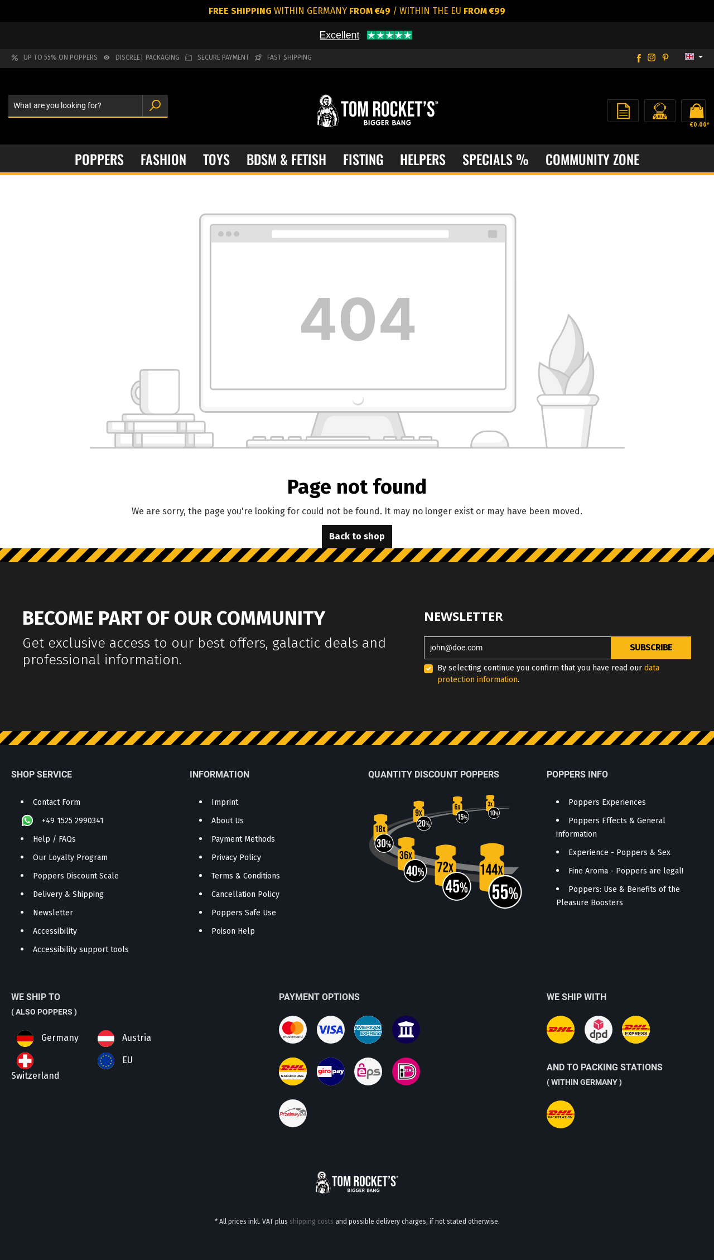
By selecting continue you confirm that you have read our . (548, 673)
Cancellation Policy (245, 894)
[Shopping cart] (693, 110)
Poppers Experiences (607, 802)
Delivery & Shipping (68, 894)
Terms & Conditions (245, 876)
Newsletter (53, 913)
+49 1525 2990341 (73, 820)
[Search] (155, 106)
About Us (227, 820)
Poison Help (233, 931)
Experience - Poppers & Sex (619, 852)
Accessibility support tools (81, 949)
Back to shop (357, 536)
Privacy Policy (236, 857)
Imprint (224, 802)
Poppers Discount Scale (76, 876)
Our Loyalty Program (70, 857)
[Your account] (660, 110)
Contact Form (56, 802)
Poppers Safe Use (243, 913)
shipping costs (312, 1221)
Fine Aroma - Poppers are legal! (625, 871)
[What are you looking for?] (75, 106)
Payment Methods (243, 839)
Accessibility (55, 931)
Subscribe (651, 647)
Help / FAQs (54, 839)
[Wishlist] (623, 110)
